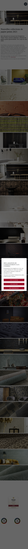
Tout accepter (14, 280)
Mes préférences (14, 288)
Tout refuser (14, 284)
